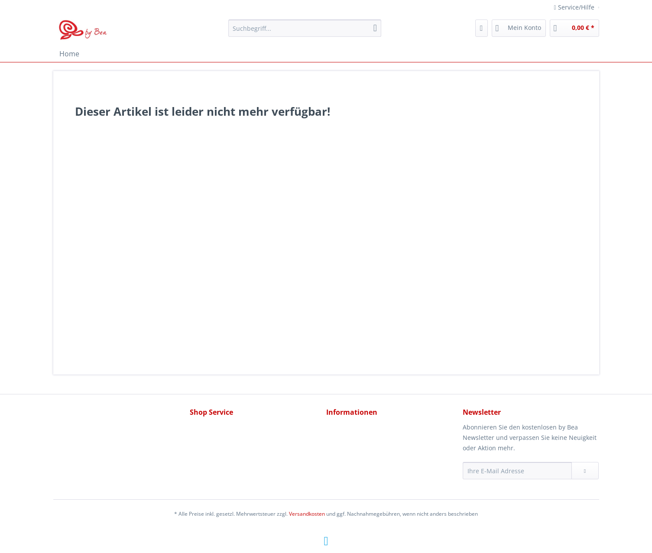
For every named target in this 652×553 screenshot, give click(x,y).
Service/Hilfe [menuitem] (575, 7)
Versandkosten (307, 513)
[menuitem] (304, 32)
